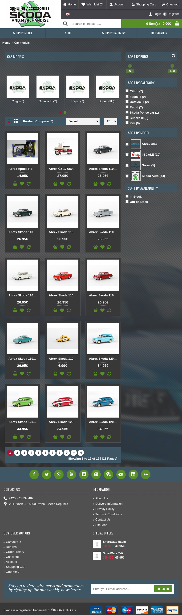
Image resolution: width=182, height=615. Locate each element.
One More (12, 571)
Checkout (11, 557)
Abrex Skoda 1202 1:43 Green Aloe (23, 422)
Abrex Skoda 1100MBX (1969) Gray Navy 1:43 (104, 232)
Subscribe (163, 588)
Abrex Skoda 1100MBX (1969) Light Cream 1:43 (23, 295)
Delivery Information (108, 504)
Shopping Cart (14, 566)
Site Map (100, 525)
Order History (14, 552)
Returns (10, 547)
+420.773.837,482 (18, 498)
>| (80, 452)
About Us (100, 498)
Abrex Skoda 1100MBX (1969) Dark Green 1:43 (23, 232)
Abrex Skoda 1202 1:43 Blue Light (104, 358)
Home (6, 42)
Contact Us (101, 520)
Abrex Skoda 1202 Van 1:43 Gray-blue (104, 422)
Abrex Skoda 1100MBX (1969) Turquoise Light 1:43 (23, 358)
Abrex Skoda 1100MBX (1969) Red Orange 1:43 (63, 295)
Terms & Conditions (107, 514)
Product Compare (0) (38, 121)
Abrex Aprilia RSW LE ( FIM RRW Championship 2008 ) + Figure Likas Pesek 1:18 (23, 169)
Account (10, 562)
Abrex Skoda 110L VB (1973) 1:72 (63, 358)
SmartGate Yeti (113, 553)
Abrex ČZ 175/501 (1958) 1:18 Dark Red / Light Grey (63, 169)
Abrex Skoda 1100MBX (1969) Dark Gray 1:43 (104, 169)
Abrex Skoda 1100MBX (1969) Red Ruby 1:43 (104, 295)
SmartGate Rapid (114, 541)
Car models (22, 42)
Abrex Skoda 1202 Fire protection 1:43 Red (63, 422)
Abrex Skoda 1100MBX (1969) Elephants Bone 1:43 (63, 232)
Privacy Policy (103, 509)
